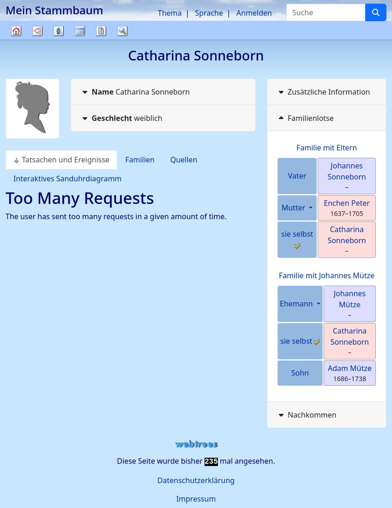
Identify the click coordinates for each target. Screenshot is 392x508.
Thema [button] (170, 13)
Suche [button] (122, 31)
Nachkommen (307, 414)
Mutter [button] (295, 208)
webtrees (196, 444)
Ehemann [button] (297, 304)
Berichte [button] (101, 31)
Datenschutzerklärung (196, 480)
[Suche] (375, 12)
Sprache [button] (209, 13)
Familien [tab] (140, 160)
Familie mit (326, 275)
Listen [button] (59, 31)
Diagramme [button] (37, 31)
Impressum (196, 499)
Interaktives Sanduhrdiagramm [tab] (67, 178)
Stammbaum (16, 39)
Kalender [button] (80, 31)
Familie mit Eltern (326, 148)
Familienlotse (305, 118)
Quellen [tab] (184, 160)
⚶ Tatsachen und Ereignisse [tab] (61, 160)
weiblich (121, 118)
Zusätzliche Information (323, 91)
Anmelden (254, 13)
